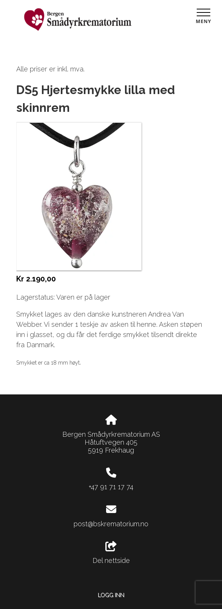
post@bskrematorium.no (111, 524)
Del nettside (111, 553)
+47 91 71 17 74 (111, 487)
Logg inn (111, 595)
